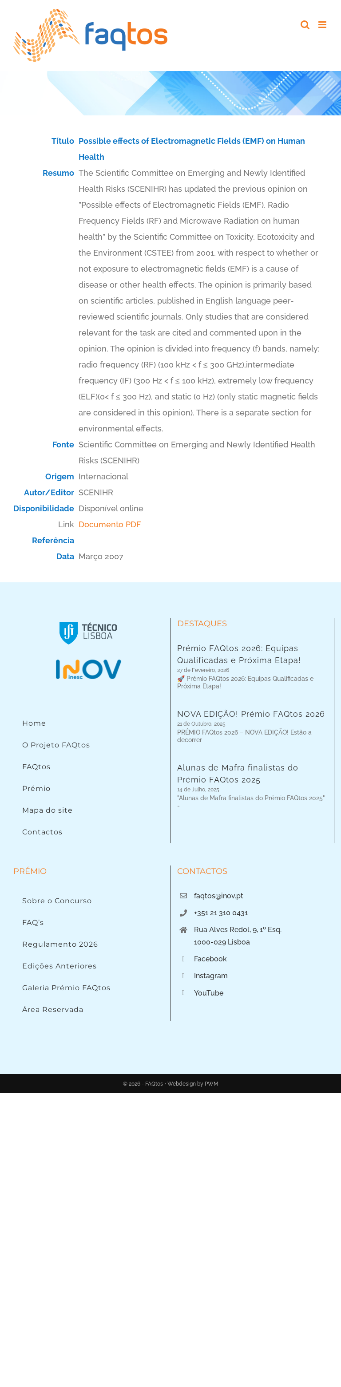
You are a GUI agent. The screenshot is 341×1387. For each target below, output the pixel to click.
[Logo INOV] (88, 661)
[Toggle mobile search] (305, 24)
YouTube (208, 993)
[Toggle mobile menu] (323, 24)
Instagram (211, 976)
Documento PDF (110, 524)
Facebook (210, 959)
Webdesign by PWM (192, 1084)
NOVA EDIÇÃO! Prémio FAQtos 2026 (251, 710)
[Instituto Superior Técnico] (88, 621)
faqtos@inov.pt (218, 896)
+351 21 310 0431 (221, 913)
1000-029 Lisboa (222, 942)
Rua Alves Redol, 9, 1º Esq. (238, 929)
